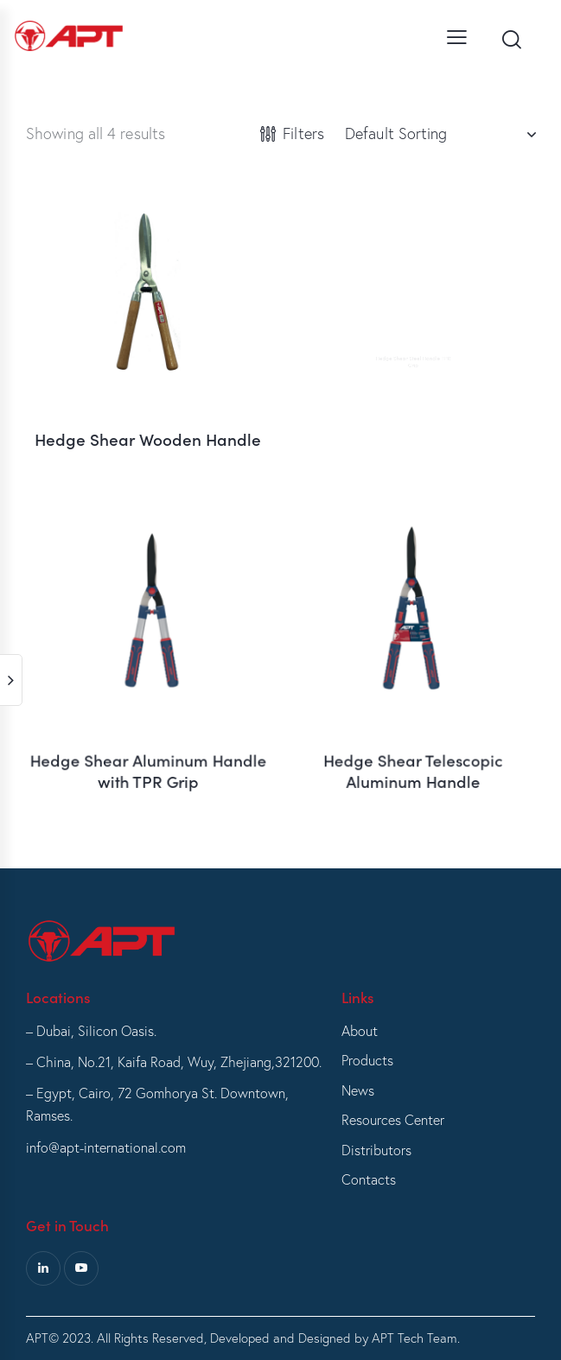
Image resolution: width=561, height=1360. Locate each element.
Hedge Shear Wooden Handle (148, 426)
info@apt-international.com (106, 1147)
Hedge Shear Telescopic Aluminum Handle (412, 741)
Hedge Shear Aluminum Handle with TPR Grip (148, 741)
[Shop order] (440, 134)
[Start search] (511, 39)
